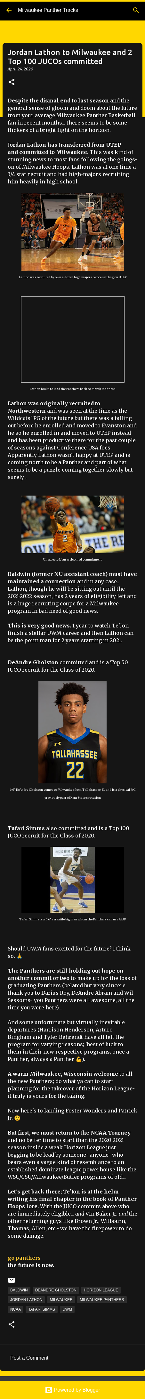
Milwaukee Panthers (102, 1300)
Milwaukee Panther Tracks (48, 10)
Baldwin (19, 1290)
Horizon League (101, 1290)
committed (34, 152)
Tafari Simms (41, 1309)
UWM (67, 1309)
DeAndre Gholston (56, 1290)
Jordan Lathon (26, 1300)
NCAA (15, 1309)
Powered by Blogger (72, 1390)
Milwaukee (61, 1300)
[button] (11, 82)
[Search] (136, 10)
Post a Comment (29, 1358)
